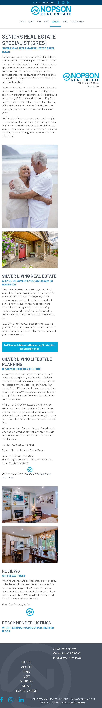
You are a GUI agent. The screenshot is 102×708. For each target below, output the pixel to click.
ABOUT (31, 21)
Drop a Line (93, 86)
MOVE (65, 21)
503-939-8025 (72, 657)
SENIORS (55, 21)
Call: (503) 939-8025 (43, 3)
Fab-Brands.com (77, 702)
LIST (46, 21)
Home (22, 21)
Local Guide (76, 21)
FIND (39, 21)
